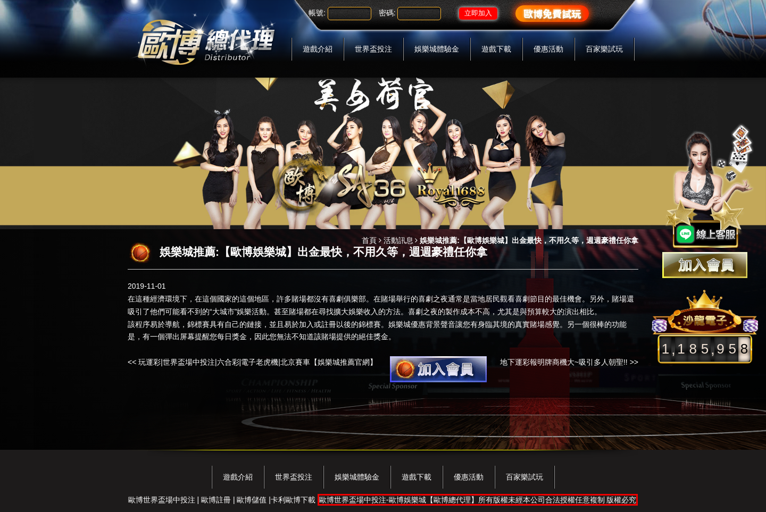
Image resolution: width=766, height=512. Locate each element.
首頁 (369, 240)
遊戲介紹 (317, 49)
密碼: (387, 13)
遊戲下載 (496, 49)
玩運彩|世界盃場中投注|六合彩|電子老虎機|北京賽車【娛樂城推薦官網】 (257, 362)
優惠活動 (548, 49)
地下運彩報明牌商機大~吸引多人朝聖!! (564, 362)
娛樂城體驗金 (436, 49)
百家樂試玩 (604, 49)
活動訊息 (398, 240)
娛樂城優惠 (407, 324)
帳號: (317, 13)
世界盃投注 (373, 49)
